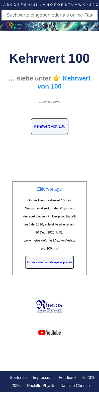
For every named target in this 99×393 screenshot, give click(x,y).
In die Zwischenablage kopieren (49, 262)
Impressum (43, 377)
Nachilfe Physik (40, 385)
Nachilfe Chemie (75, 385)
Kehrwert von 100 (49, 126)
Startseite (18, 377)
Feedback (67, 377)
